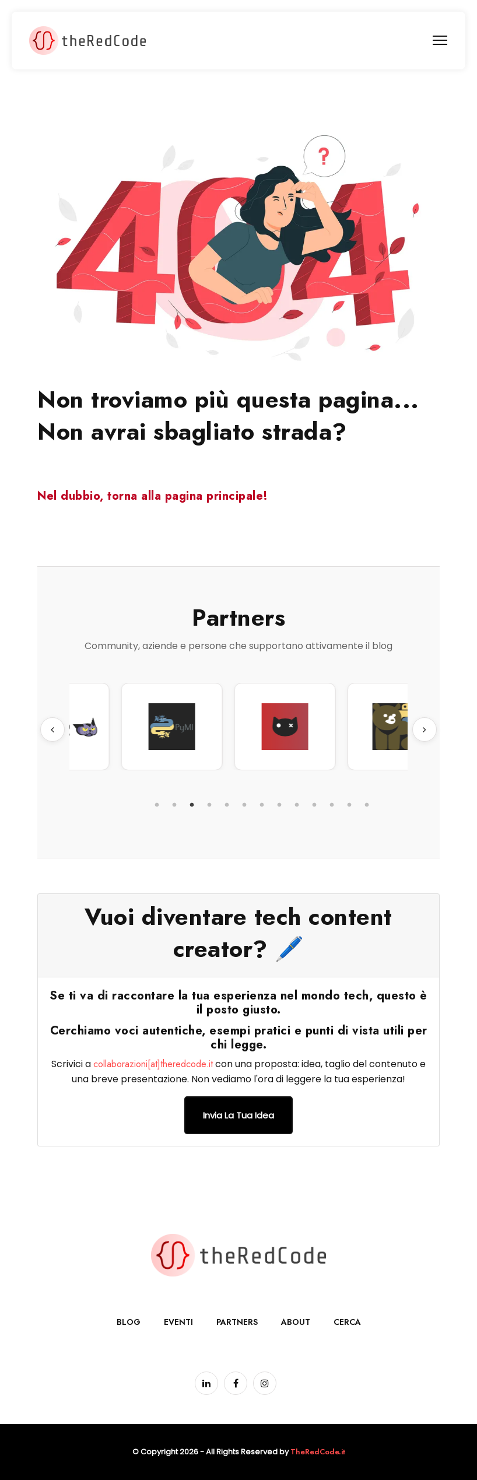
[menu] (440, 40)
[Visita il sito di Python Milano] (224, 726)
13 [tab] (367, 805)
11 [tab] (332, 805)
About (295, 1322)
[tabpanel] (111, 726)
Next (424, 729)
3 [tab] (192, 805)
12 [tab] (349, 805)
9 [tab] (297, 805)
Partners (237, 1322)
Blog (129, 1322)
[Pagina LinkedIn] (206, 1383)
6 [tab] (244, 805)
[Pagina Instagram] (264, 1383)
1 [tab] (157, 805)
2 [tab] (174, 805)
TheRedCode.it (317, 1451)
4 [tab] (209, 805)
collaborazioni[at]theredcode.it (153, 1064)
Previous (52, 729)
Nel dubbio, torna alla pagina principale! (152, 496)
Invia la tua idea (238, 1115)
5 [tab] (227, 805)
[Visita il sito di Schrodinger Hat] (337, 726)
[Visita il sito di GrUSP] (111, 726)
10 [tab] (314, 805)
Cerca (347, 1322)
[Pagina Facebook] (235, 1383)
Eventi (178, 1322)
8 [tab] (279, 805)
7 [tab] (262, 805)
